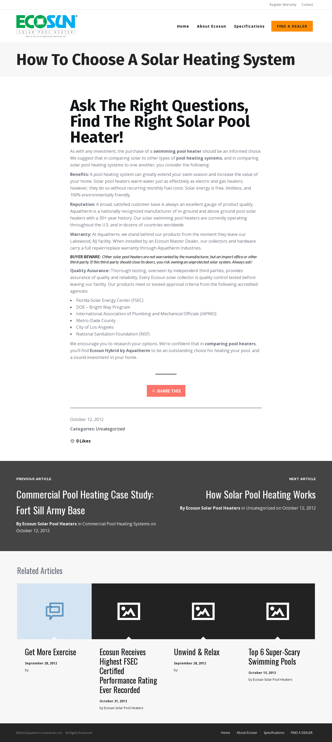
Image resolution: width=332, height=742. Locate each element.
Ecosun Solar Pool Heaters (213, 508)
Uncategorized (110, 429)
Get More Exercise (50, 652)
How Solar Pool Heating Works (261, 494)
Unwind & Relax (197, 652)
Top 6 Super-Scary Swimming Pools (274, 656)
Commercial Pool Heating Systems (116, 524)
